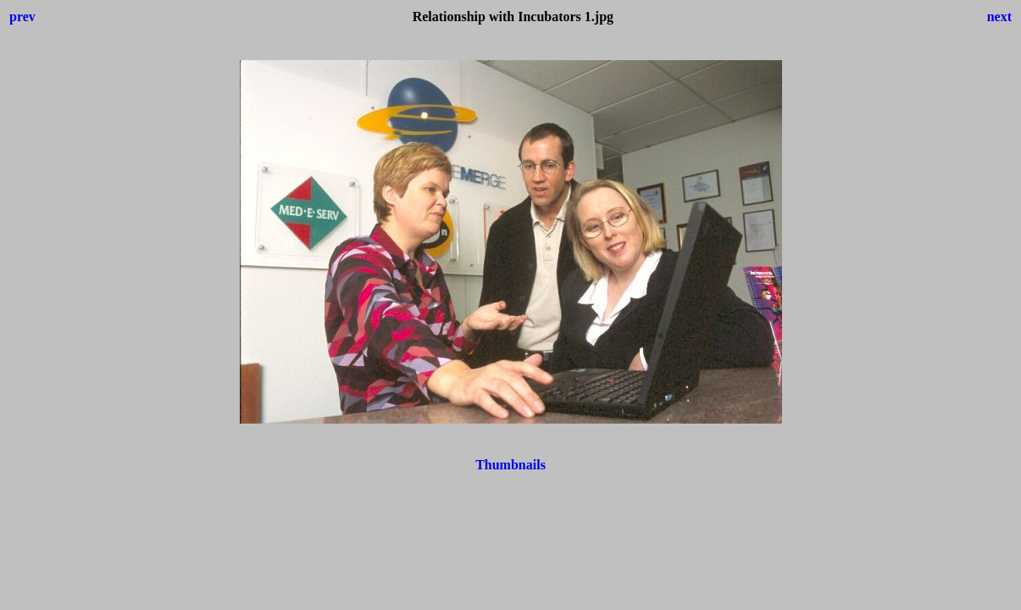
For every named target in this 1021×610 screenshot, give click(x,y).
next (999, 16)
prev (22, 16)
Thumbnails (510, 465)
